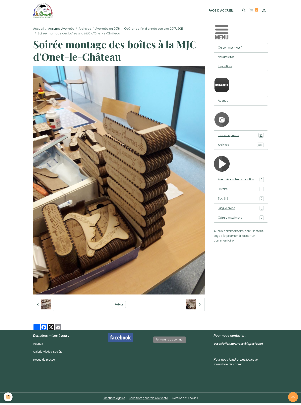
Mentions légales (109, 399)
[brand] (44, 11)
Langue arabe (241, 212)
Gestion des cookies (189, 399)
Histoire (241, 193)
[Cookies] (8, 396)
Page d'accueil (221, 11)
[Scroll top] (293, 397)
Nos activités (227, 59)
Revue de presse (241, 138)
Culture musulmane (241, 222)
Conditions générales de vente (148, 399)
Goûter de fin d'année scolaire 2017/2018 (154, 30)
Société (241, 202)
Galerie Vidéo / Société (49, 353)
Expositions (226, 69)
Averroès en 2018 (107, 30)
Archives (85, 30)
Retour (119, 306)
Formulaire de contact (169, 341)
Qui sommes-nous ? (232, 49)
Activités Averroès (61, 30)
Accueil (38, 30)
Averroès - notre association (241, 183)
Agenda (224, 104)
